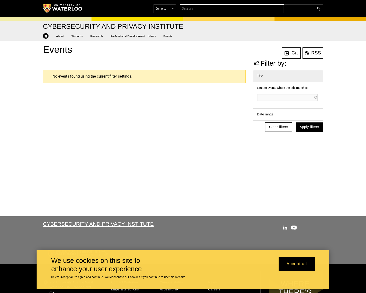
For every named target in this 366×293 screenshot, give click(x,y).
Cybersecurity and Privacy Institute (98, 224)
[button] (285, 8)
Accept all (296, 264)
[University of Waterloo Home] (63, 8)
